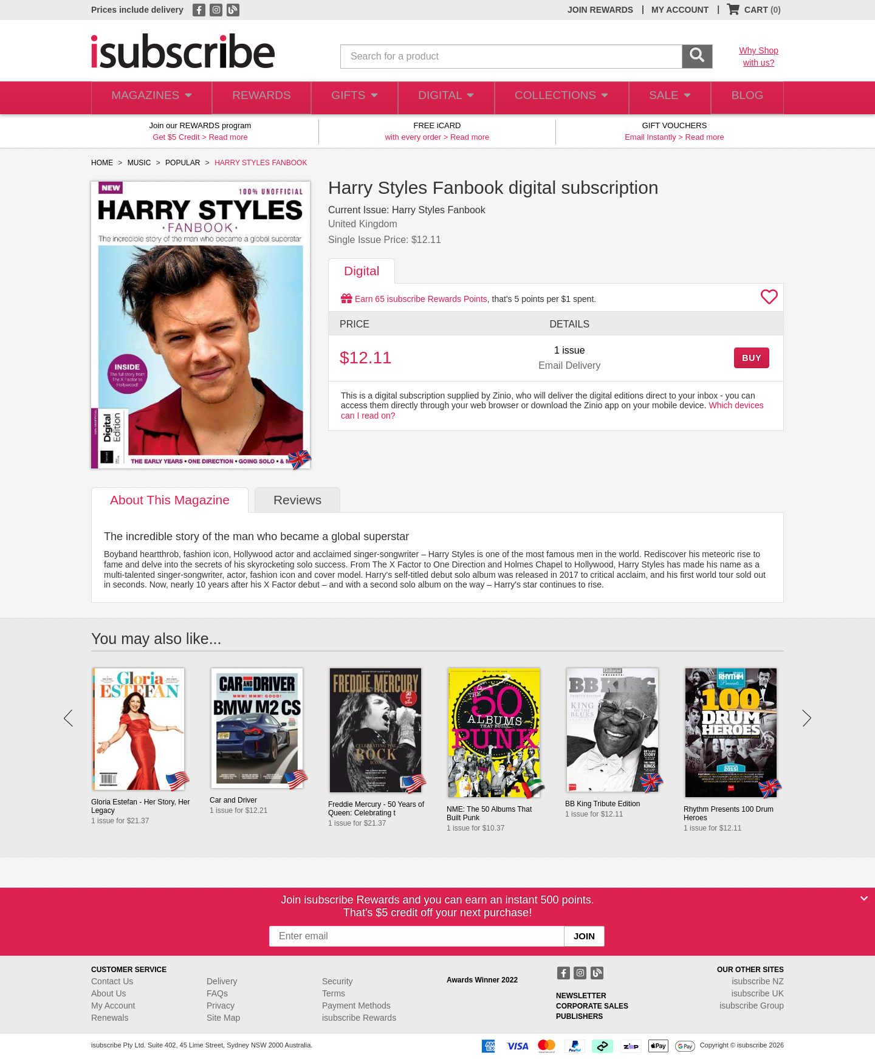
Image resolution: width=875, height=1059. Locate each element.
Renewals (109, 1018)
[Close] (864, 899)
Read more (227, 137)
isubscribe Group (751, 1005)
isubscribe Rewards (359, 1018)
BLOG (745, 98)
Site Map (223, 1018)
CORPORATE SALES (592, 1006)
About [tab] (170, 500)
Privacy (221, 1005)
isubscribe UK (758, 993)
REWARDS (258, 98)
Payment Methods (356, 1005)
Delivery (222, 981)
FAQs (217, 993)
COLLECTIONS (557, 98)
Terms (333, 993)
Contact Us (112, 981)
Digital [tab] (361, 271)
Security (337, 981)
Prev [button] (68, 718)
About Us (108, 993)
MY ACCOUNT (680, 10)
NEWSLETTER (581, 996)
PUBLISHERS (579, 1016)
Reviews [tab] (297, 500)
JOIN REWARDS (600, 10)
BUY (751, 358)
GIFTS (352, 98)
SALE (664, 98)
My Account (113, 1005)
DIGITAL (444, 98)
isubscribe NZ (758, 981)
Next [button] (806, 718)
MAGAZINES (150, 98)
